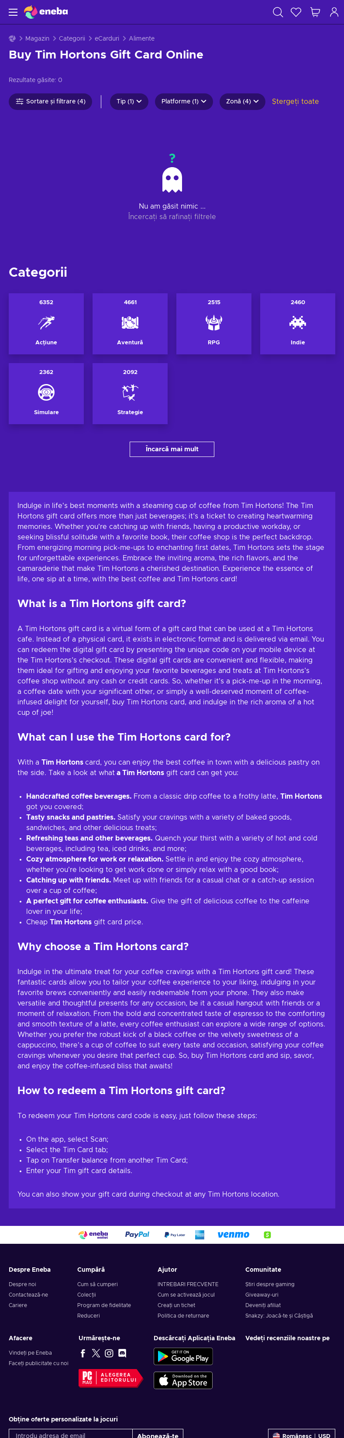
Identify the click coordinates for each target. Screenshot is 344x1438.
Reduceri (88, 1246)
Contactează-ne (28, 1225)
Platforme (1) (184, 102)
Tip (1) (129, 102)
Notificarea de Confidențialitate (163, 1380)
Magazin (37, 39)
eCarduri (107, 39)
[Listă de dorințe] (296, 12)
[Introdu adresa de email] (71, 1366)
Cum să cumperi (97, 1214)
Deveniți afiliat (263, 1235)
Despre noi (22, 1214)
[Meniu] (12, 12)
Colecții (86, 1225)
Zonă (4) (242, 102)
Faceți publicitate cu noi (39, 1293)
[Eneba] (46, 12)
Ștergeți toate (295, 101)
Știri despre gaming (270, 1214)
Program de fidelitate (104, 1235)
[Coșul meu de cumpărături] (315, 12)
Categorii (72, 39)
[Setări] (301, 1366)
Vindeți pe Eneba (30, 1283)
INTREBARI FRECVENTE (188, 1214)
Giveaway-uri (262, 1225)
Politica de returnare (183, 1246)
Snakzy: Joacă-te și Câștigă (279, 1246)
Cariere (18, 1235)
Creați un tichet (176, 1235)
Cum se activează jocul (186, 1225)
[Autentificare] (334, 12)
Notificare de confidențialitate (69, 1412)
